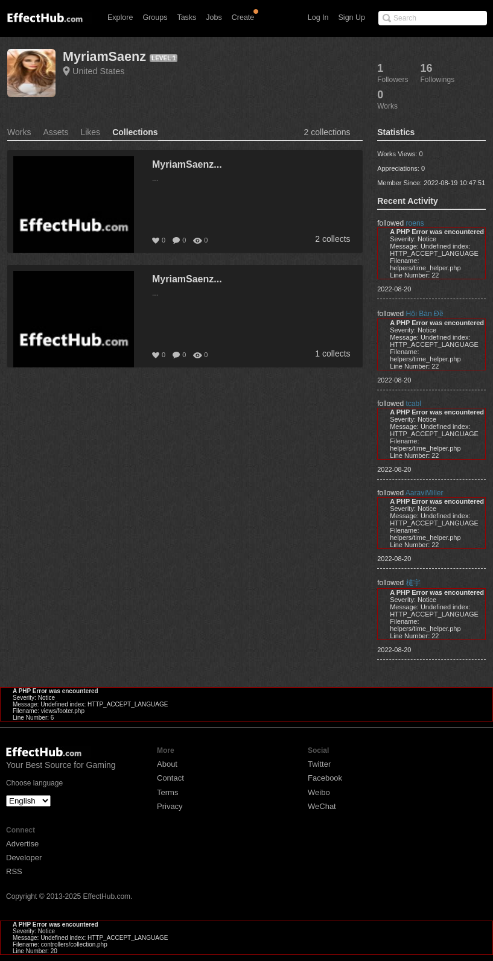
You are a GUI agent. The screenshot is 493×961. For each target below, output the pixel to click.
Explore (120, 17)
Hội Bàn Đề (425, 313)
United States (98, 71)
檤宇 (413, 583)
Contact (170, 777)
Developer (24, 857)
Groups (154, 17)
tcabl (413, 403)
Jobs (213, 17)
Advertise (22, 843)
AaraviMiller (425, 493)
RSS (14, 871)
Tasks (186, 17)
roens (415, 223)
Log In (318, 17)
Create (243, 17)
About (167, 764)
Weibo (319, 792)
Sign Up (352, 17)
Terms (167, 792)
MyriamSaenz (104, 56)
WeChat (322, 806)
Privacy (170, 806)
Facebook (325, 777)
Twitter (319, 764)
